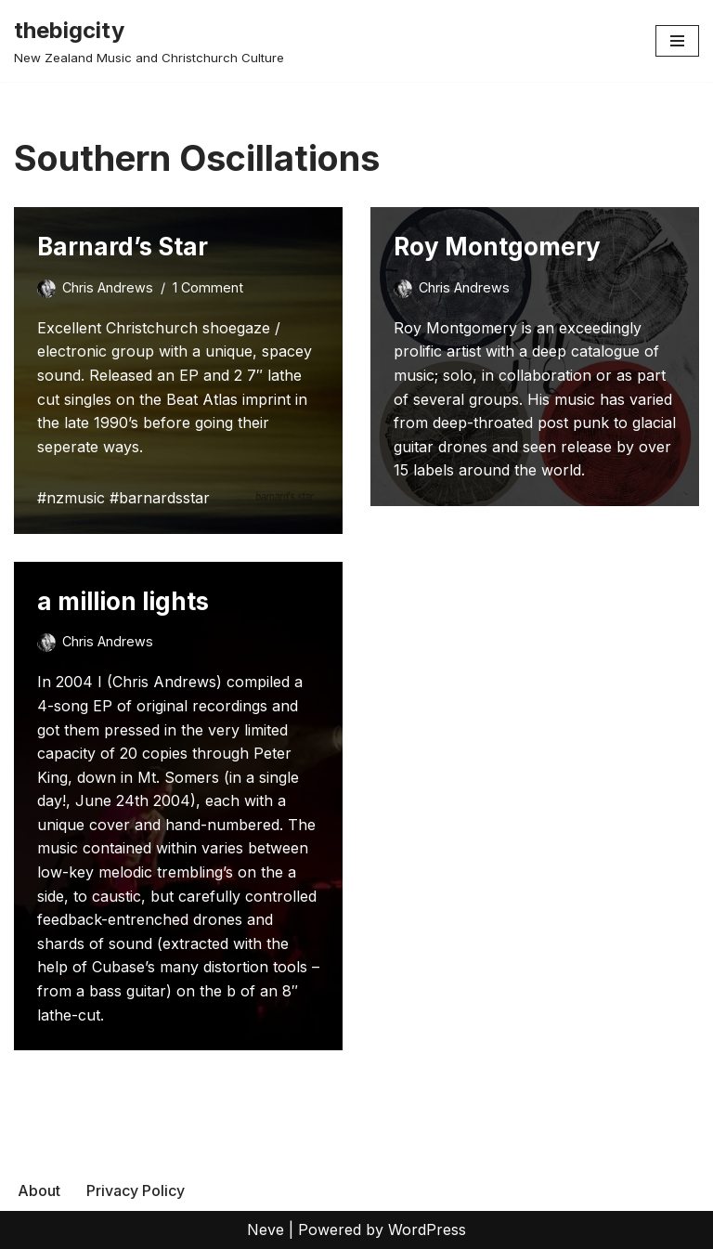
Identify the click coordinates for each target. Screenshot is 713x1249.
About (39, 1190)
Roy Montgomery (497, 246)
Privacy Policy (135, 1190)
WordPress (427, 1229)
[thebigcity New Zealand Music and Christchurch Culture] (149, 41)
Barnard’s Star (122, 246)
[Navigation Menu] (677, 41)
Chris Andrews (107, 287)
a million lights (123, 601)
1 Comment (208, 287)
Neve (265, 1229)
